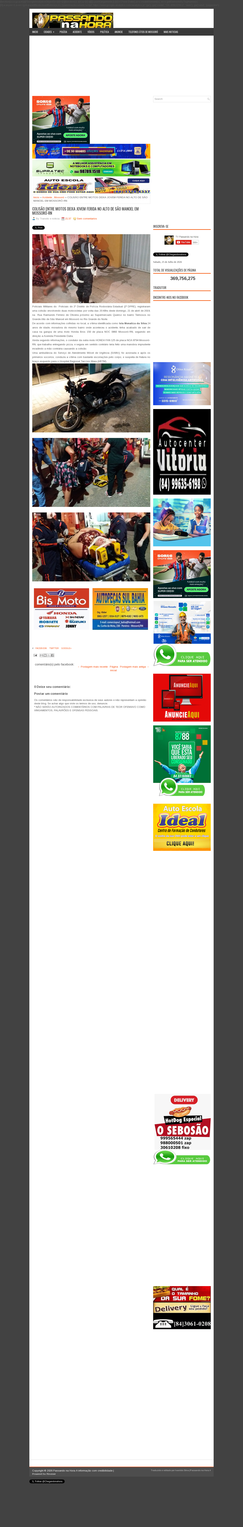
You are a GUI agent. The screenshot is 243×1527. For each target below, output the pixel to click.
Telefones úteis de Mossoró (143, 32)
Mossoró (59, 197)
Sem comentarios (87, 218)
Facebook (41, 648)
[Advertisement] (121, 67)
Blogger (51, 1474)
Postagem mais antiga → (134, 666)
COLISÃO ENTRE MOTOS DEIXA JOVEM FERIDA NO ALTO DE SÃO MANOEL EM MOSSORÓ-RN (85, 211)
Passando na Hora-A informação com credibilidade (82, 1470)
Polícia (63, 32)
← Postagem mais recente (93, 666)
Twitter (54, 648)
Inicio (35, 32)
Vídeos (91, 32)
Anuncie (119, 32)
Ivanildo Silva (182, 1470)
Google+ (66, 648)
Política (104, 32)
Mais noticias (171, 32)
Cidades (50, 31)
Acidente (77, 32)
